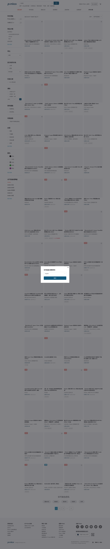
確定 (55, 278)
